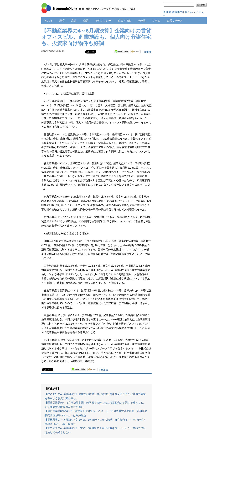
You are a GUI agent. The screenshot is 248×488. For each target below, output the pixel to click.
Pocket (146, 51)
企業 (86, 20)
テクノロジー (103, 20)
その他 (141, 20)
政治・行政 (124, 20)
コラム (156, 20)
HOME (48, 20)
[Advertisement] (96, 464)
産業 (73, 20)
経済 (61, 20)
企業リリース (174, 20)
